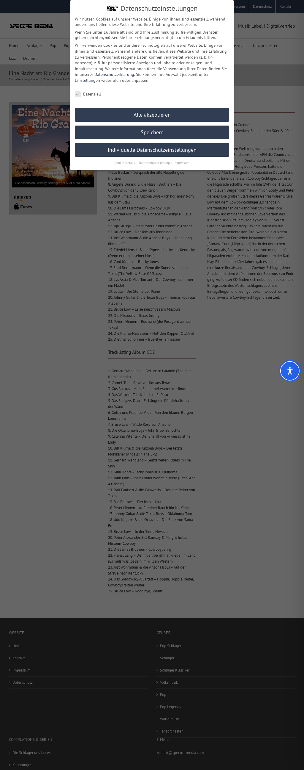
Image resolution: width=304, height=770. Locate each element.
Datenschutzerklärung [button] (155, 161)
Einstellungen (87, 78)
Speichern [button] (152, 130)
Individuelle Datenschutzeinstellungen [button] (152, 148)
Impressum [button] (181, 161)
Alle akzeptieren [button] (152, 113)
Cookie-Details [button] (125, 161)
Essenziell (88, 92)
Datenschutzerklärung (114, 72)
